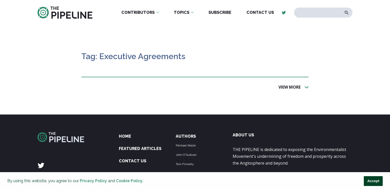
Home (125, 136)
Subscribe (219, 12)
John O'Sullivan (186, 155)
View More (289, 86)
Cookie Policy (129, 180)
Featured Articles (140, 148)
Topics (181, 12)
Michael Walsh (186, 145)
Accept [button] (373, 181)
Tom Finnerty (185, 164)
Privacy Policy (93, 180)
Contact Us (260, 12)
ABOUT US (243, 135)
